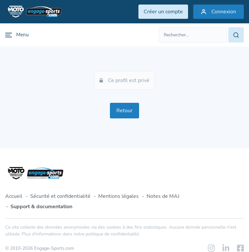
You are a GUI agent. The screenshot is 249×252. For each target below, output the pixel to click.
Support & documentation (41, 206)
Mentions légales (118, 196)
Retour (124, 110)
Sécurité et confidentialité (60, 196)
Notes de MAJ (163, 196)
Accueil (13, 196)
